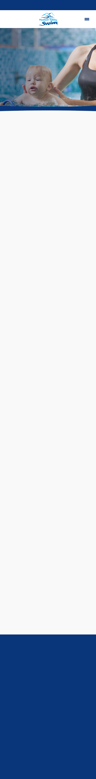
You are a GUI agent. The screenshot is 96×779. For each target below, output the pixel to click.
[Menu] (87, 19)
